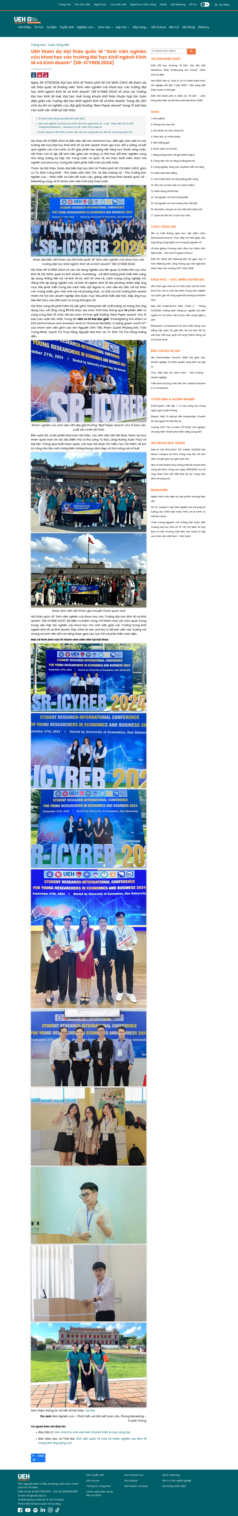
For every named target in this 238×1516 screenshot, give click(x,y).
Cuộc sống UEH (58, 45)
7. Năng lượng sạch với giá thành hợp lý (173, 155)
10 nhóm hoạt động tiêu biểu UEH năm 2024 (61, 119)
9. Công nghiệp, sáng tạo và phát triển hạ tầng (177, 167)
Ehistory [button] (203, 27)
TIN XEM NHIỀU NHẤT (166, 59)
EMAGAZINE (159, 490)
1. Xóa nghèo (158, 118)
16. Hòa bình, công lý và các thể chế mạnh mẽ (176, 209)
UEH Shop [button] (188, 27)
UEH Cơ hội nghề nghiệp (176, 1480)
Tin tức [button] (39, 27)
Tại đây (90, 1410)
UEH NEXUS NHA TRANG (168, 443)
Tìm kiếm (224, 5)
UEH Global (131, 1480)
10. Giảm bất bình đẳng (164, 173)
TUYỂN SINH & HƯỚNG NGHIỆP (173, 399)
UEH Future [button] (158, 27)
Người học (100, 4)
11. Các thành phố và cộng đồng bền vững (174, 179)
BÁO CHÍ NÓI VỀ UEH (165, 351)
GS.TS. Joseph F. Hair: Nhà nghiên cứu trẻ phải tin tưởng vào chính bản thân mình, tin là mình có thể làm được (178, 512)
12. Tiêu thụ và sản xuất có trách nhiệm (173, 185)
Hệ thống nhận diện (174, 1486)
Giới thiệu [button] (24, 27)
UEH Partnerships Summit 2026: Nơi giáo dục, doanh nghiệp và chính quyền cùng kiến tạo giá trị (178, 362)
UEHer (163, 4)
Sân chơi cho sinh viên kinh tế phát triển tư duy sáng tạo (92, 1432)
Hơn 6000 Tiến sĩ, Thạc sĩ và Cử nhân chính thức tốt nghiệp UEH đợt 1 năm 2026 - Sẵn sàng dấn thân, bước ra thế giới (178, 85)
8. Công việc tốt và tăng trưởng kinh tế (173, 161)
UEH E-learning (171, 1475)
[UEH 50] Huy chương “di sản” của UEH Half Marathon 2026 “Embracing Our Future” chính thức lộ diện (178, 70)
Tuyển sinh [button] (66, 27)
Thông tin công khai (98, 1486)
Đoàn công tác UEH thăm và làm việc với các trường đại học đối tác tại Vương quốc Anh (85, 132)
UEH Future (92, 1480)
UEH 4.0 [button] (174, 27)
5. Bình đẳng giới (160, 143)
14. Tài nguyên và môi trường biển (169, 197)
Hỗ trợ (193, 4)
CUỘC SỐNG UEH (163, 226)
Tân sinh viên (82, 4)
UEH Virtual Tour (133, 1475)
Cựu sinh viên (118, 4)
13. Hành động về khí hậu (164, 191)
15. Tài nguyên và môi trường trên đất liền (174, 203)
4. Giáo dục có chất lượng (165, 137)
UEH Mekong (178, 4)
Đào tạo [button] (105, 27)
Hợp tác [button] (122, 27)
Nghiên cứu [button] (86, 27)
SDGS (155, 112)
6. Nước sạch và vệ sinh (164, 149)
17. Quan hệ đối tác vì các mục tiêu (170, 215)
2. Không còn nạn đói (162, 124)
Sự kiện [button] (51, 27)
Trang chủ (64, 4)
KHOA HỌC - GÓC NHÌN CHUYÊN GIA (177, 279)
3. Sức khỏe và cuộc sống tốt (167, 131)
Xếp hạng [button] (140, 27)
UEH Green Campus (136, 1486)
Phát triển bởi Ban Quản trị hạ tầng (39, 1504)
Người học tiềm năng (143, 4)
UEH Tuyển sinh (95, 1475)
